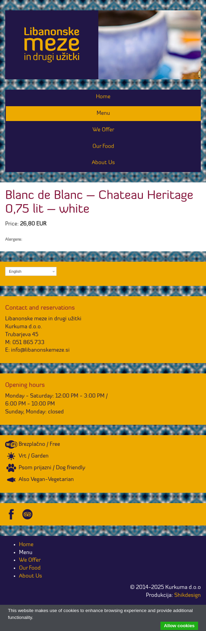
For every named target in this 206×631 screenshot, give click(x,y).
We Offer (103, 130)
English (15, 271)
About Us (103, 163)
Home (103, 97)
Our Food (103, 146)
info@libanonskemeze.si (40, 350)
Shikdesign (187, 595)
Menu (103, 113)
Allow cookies (179, 625)
